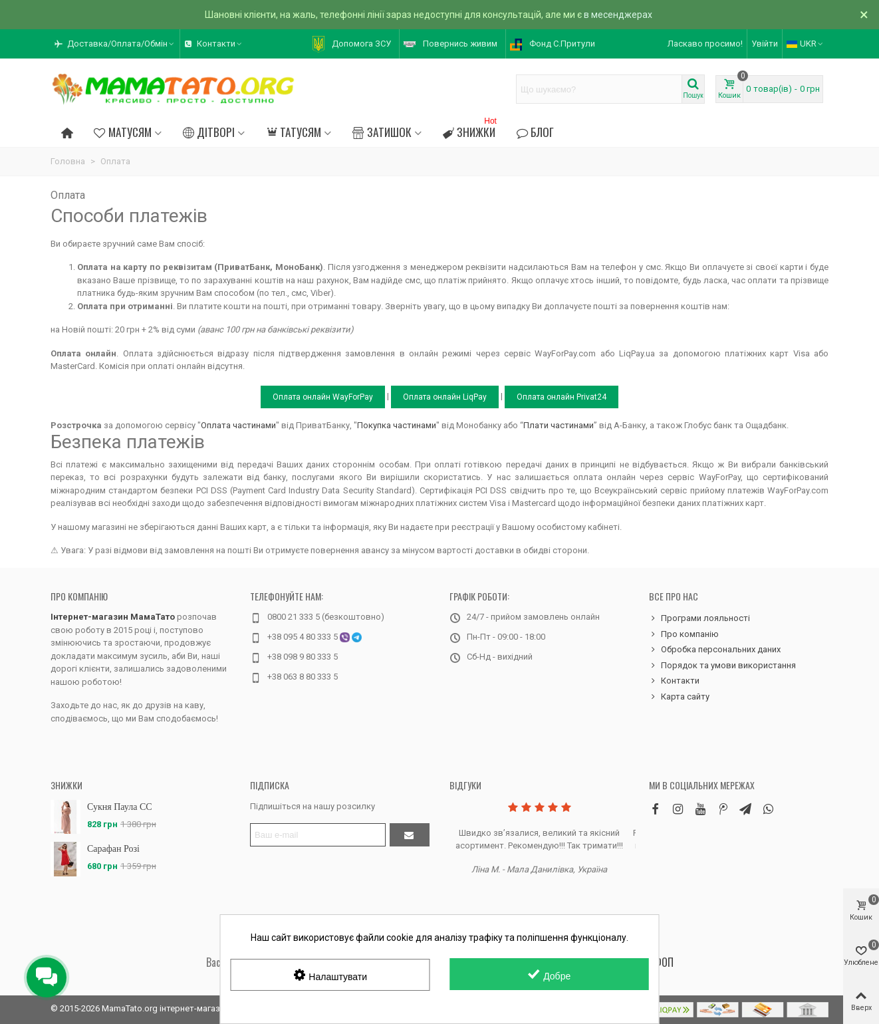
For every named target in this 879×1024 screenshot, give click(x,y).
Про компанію (79, 596)
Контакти (674, 681)
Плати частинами (558, 425)
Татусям (293, 131)
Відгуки (465, 785)
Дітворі (209, 131)
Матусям (122, 131)
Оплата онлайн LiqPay (445, 397)
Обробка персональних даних (715, 649)
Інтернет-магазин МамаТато (113, 617)
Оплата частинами (238, 425)
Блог (535, 131)
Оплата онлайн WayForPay (323, 397)
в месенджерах (618, 14)
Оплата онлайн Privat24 (561, 397)
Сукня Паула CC (119, 807)
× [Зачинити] (864, 14)
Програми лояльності (699, 618)
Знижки (471, 130)
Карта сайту (679, 697)
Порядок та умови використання (722, 665)
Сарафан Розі (113, 849)
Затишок (381, 131)
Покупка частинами (396, 425)
